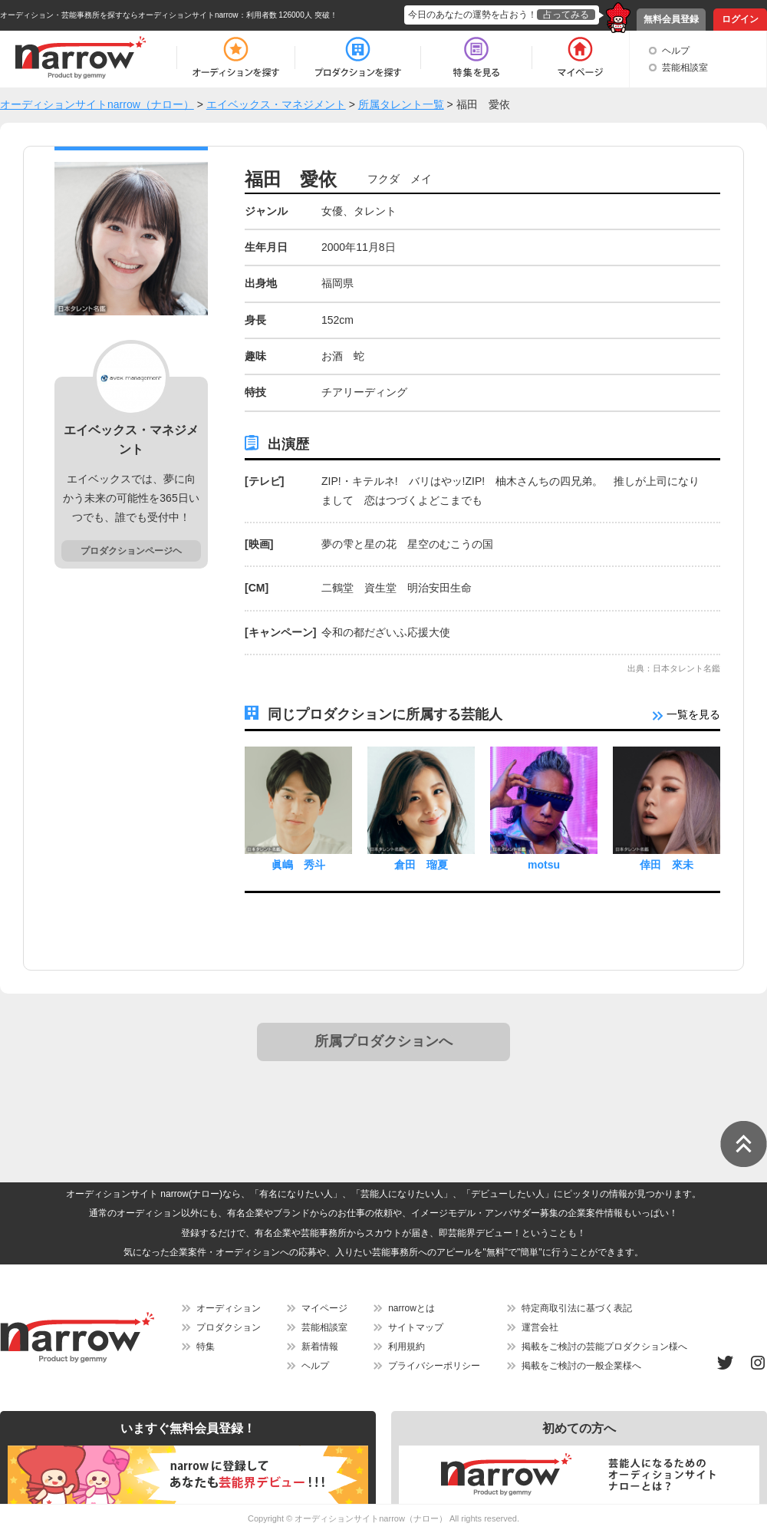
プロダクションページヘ (131, 551)
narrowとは (411, 1308)
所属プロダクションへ (383, 1041)
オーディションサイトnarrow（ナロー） (371, 1518)
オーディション (228, 1308)
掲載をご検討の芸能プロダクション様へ (604, 1346)
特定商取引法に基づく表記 (577, 1308)
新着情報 (319, 1346)
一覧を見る (686, 714)
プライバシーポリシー (434, 1365)
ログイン (740, 19)
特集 (205, 1346)
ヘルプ (676, 50)
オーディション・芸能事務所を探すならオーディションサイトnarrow (119, 15)
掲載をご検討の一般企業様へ (581, 1365)
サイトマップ (415, 1327)
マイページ (324, 1308)
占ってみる (566, 14)
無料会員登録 (671, 19)
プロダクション (228, 1327)
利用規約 (406, 1346)
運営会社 (540, 1327)
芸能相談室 (685, 67)
